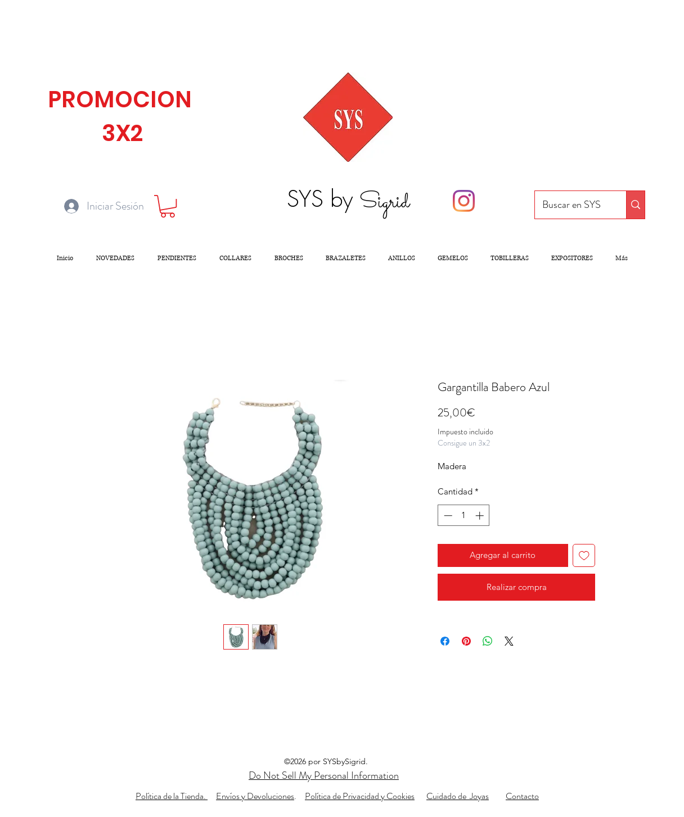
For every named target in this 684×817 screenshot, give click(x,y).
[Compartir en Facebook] (445, 641)
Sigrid (384, 202)
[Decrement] (446, 515)
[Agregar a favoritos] (584, 555)
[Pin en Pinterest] (466, 641)
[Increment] (480, 515)
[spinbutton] (463, 515)
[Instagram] (464, 201)
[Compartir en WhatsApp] (487, 641)
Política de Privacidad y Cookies (360, 795)
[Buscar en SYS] (571, 205)
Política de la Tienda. (172, 795)
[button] (167, 206)
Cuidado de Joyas (457, 795)
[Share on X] (509, 641)
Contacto (522, 795)
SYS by (323, 199)
